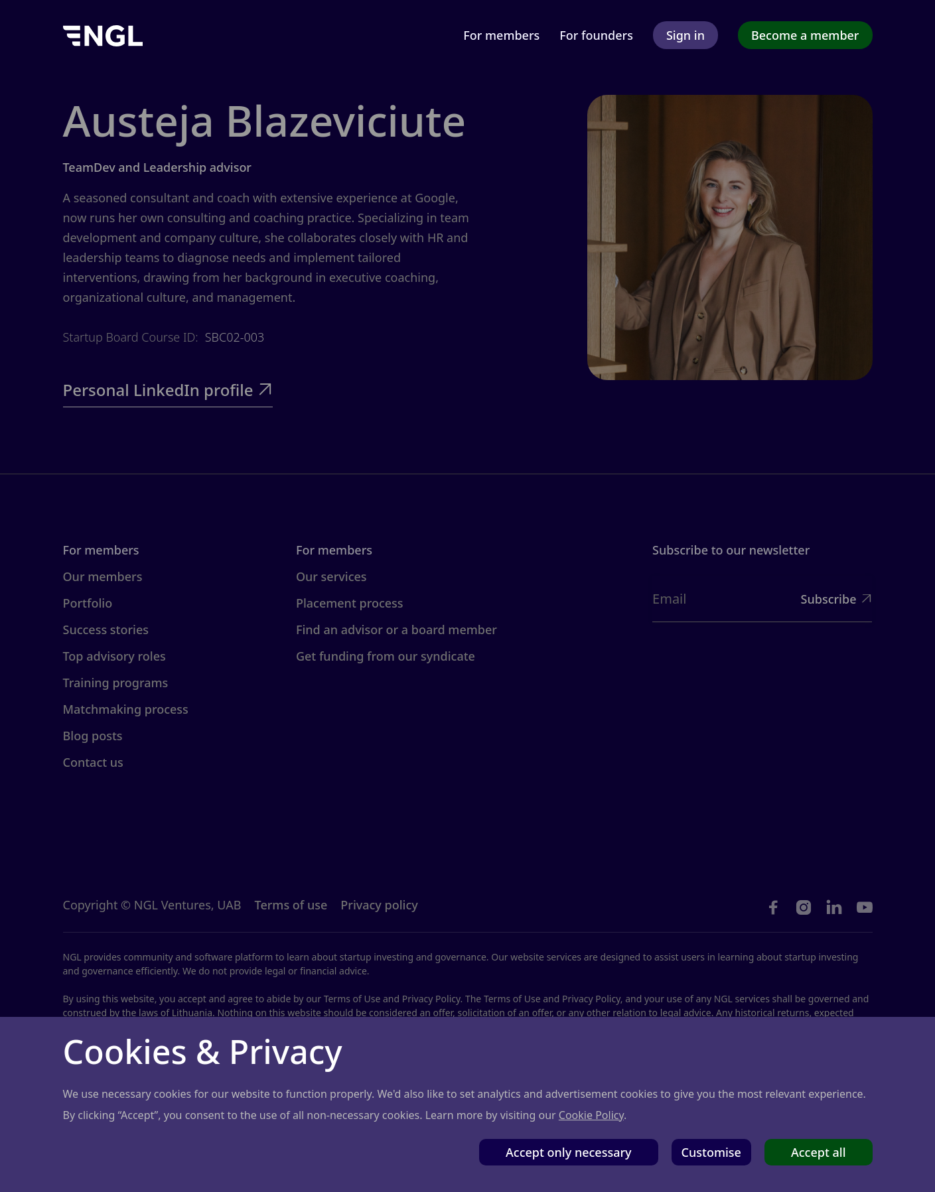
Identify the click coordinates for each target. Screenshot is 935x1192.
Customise (711, 1152)
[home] (103, 35)
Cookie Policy (591, 1115)
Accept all (818, 1152)
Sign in (685, 35)
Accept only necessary (569, 1152)
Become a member (805, 35)
